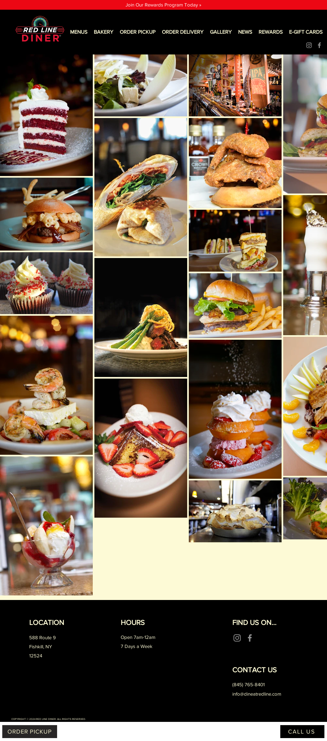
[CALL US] (302, 731)
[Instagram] (309, 45)
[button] (79, 32)
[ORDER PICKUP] (29, 731)
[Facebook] (319, 45)
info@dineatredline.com (256, 694)
